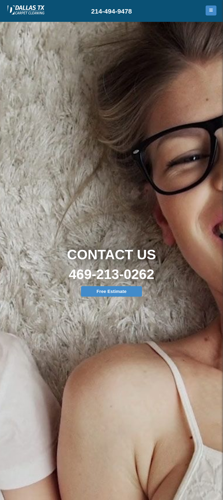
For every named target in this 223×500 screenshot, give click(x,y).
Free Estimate (111, 291)
